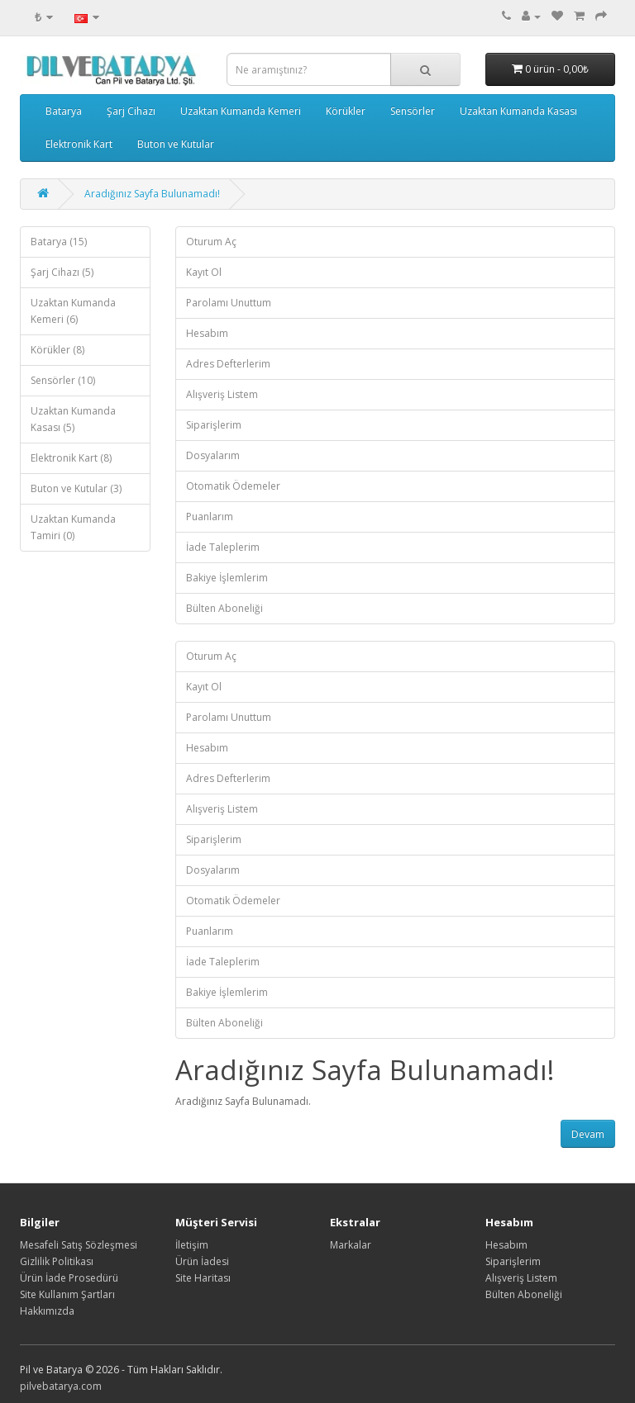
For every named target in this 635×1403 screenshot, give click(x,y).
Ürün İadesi (202, 1261)
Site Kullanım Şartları (67, 1294)
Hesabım (207, 333)
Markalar (350, 1245)
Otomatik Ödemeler (233, 486)
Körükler (345, 111)
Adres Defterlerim (228, 364)
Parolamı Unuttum (228, 303)
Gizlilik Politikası (56, 1261)
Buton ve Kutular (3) (76, 488)
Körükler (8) (57, 350)
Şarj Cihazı (131, 111)
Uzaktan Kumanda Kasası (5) (73, 419)
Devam (587, 1134)
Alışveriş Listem (222, 394)
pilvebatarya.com (61, 1386)
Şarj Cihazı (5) (62, 272)
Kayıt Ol (204, 272)
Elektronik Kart (78, 144)
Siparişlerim (213, 425)
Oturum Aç (211, 242)
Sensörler (412, 111)
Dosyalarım (213, 455)
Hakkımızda (47, 1311)
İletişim (191, 1245)
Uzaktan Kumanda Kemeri (240, 111)
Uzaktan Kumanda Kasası (518, 111)
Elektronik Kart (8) (71, 458)
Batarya (63, 111)
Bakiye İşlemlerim (227, 578)
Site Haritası (203, 1278)
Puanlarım (209, 517)
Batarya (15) (59, 242)
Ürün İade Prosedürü (69, 1278)
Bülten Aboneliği (224, 608)
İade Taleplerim (223, 547)
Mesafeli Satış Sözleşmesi (78, 1245)
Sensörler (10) (63, 380)
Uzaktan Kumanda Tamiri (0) (73, 527)
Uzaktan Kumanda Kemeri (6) (73, 311)
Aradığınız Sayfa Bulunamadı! (152, 194)
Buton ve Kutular (175, 144)
